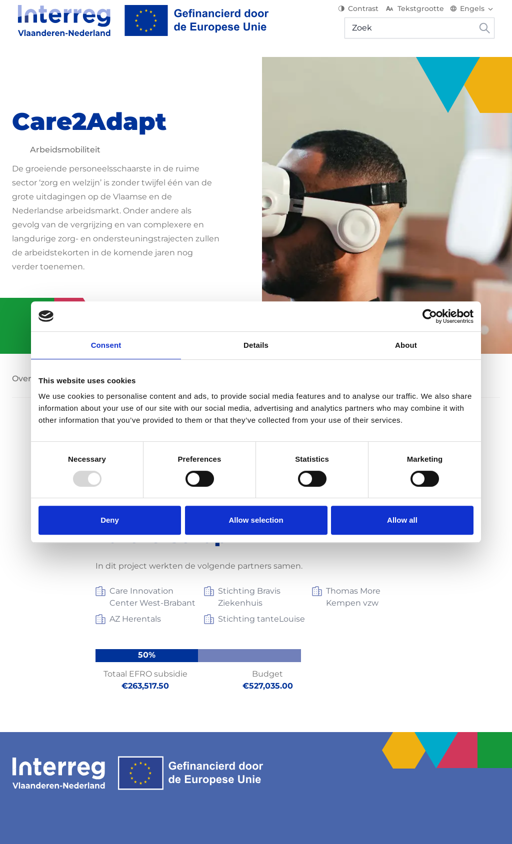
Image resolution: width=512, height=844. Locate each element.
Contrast (364, 14)
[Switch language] (478, 15)
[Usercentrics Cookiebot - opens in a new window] (430, 316)
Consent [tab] (106, 345)
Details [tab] (256, 345)
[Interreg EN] (138, 27)
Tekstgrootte (420, 14)
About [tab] (406, 345)
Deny (109, 520)
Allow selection (255, 520)
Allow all (402, 520)
